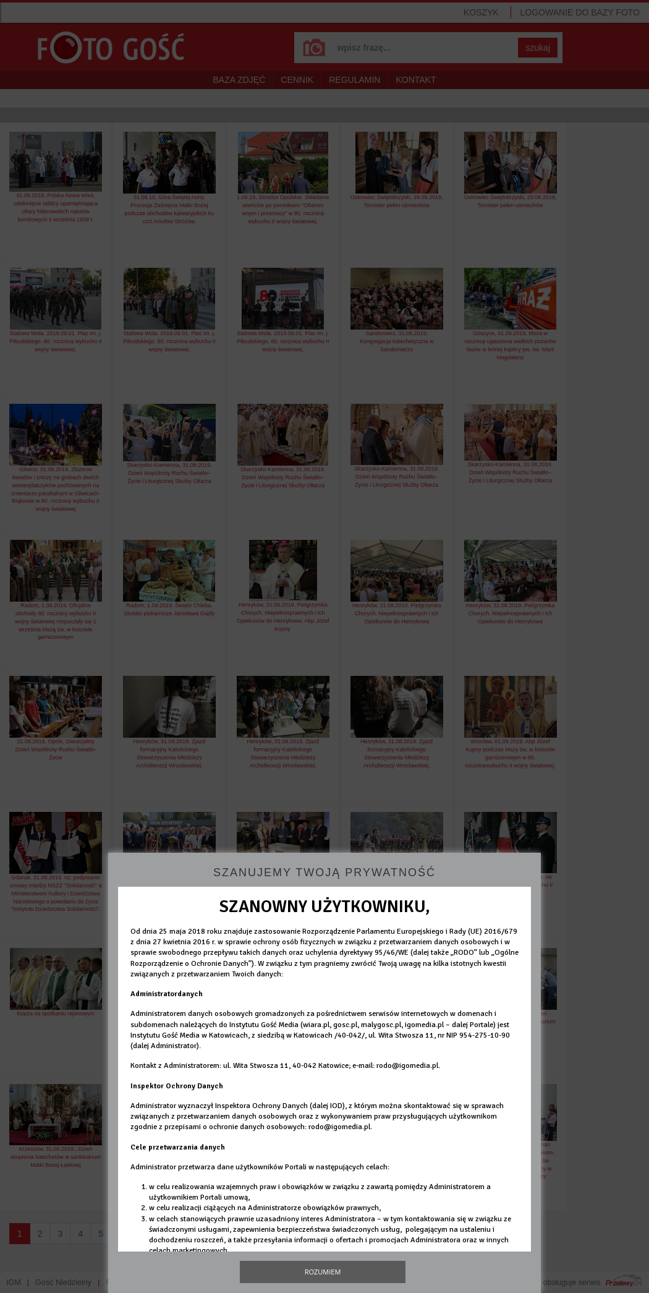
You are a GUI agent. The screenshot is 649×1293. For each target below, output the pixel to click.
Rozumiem (323, 1271)
